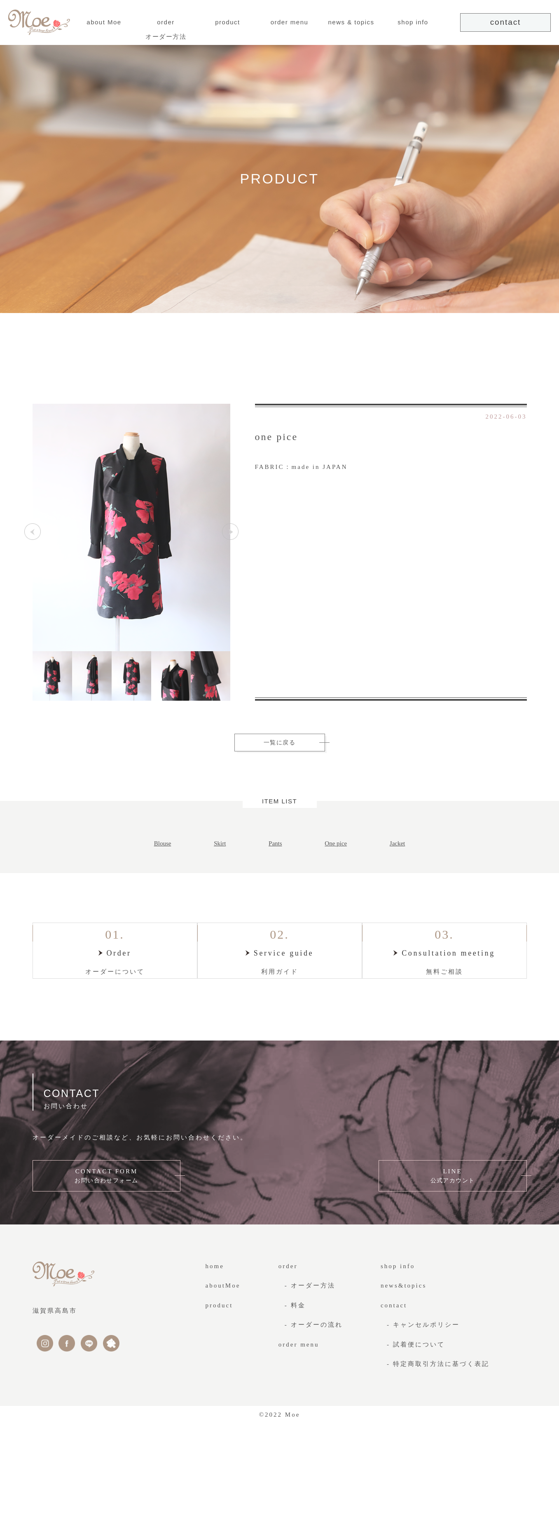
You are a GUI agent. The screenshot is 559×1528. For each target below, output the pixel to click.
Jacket (397, 845)
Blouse (162, 845)
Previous (32, 533)
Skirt (220, 845)
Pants (275, 845)
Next (230, 533)
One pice (336, 845)
